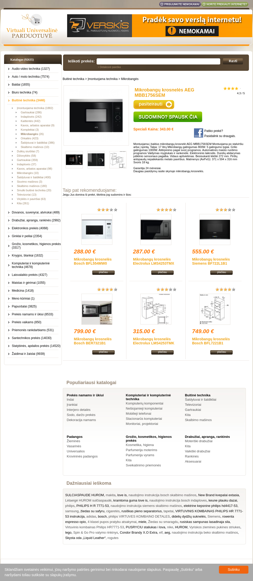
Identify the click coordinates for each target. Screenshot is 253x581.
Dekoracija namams (81, 420)
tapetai (168, 511)
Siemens (213, 516)
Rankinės (192, 456)
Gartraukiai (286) (31, 112)
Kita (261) (23, 203)
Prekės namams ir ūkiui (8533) (32, 314)
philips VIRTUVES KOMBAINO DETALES (139, 516)
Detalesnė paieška (110, 67)
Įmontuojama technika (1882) (35, 108)
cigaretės (113, 511)
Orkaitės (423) (30, 138)
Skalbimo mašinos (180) (32, 185)
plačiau (103, 272)
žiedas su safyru (92, 511)
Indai (70, 399)
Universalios (76, 451)
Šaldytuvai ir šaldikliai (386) (38, 142)
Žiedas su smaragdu (163, 522)
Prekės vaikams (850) (26, 322)
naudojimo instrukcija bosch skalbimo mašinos (163, 495)
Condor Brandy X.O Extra (138, 532)
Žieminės (73, 441)
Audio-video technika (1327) (31, 69)
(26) (32, 134)
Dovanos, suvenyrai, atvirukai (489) (36, 212)
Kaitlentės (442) (30, 121)
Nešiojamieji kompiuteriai (144, 408)
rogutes (113, 538)
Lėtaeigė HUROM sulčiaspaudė (88, 500)
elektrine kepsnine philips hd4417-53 (210, 506)
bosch (102, 516)
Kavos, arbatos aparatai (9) (38, 125)
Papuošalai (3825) (24, 306)
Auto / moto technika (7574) (30, 76)
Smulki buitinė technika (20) (34, 190)
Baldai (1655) (21, 84)
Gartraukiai (193, 410)
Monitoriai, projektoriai (142, 424)
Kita (187, 415)
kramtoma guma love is (130, 500)
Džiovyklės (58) (26, 155)
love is (122, 495)
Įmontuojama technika (102, 79)
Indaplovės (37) (26, 164)
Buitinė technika (73, 79)
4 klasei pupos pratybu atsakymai (112, 522)
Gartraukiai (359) (27, 159)
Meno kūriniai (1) (23, 298)
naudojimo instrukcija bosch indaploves (177, 500)
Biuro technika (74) (25, 92)
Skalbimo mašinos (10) (35, 146)
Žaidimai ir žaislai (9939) (28, 354)
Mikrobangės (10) (28, 172)
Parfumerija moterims (141, 450)
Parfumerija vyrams (140, 455)
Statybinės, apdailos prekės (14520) (36, 346)
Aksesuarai (193, 461)
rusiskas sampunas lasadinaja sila (205, 522)
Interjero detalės (79, 410)
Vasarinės (74, 446)
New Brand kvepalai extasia (218, 495)
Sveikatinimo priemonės (143, 465)
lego (68, 532)
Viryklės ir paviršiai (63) (31, 198)
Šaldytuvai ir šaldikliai (200, 399)
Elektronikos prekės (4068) (30, 228)
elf (161, 532)
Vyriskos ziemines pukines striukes (214, 527)
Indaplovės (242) (31, 116)
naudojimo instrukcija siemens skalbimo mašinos (146, 506)
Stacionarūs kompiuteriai (144, 419)
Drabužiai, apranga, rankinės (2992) (36, 220)
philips (70, 506)
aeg (167, 532)
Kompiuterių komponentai (144, 403)
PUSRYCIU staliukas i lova (145, 527)
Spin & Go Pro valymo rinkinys (95, 532)
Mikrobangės (130, 79)
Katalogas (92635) (22, 59)
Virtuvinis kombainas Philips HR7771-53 (94, 527)
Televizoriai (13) (27, 194)
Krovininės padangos (82, 456)
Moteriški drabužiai (198, 441)
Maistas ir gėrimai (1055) (29, 283)
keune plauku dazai (223, 500)
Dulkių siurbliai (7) (28, 151)
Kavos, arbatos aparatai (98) (34, 168)
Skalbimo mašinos (198, 420)
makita (110, 495)
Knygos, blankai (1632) (27, 255)
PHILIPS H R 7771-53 (93, 506)
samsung (72, 511)
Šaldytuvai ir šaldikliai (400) (34, 177)
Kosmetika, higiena (140, 445)
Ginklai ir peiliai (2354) (27, 236)
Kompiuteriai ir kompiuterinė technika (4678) (31, 265)
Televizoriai (193, 405)
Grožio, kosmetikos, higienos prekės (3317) (36, 245)
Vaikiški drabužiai (197, 451)
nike (170, 527)
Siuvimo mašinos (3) (29, 181)
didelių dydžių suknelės (189, 516)
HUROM (181, 527)
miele (142, 522)
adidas (91, 516)
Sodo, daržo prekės (81, 415)
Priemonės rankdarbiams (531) (33, 330)
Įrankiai (72, 405)
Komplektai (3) (30, 129)
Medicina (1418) (23, 290)
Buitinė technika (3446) (28, 100)
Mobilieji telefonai (138, 413)
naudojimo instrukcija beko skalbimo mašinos (205, 532)
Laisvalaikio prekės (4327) (29, 275)
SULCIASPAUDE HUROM (84, 495)
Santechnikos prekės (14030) (32, 338)
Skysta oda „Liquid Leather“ (85, 538)
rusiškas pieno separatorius (142, 511)
